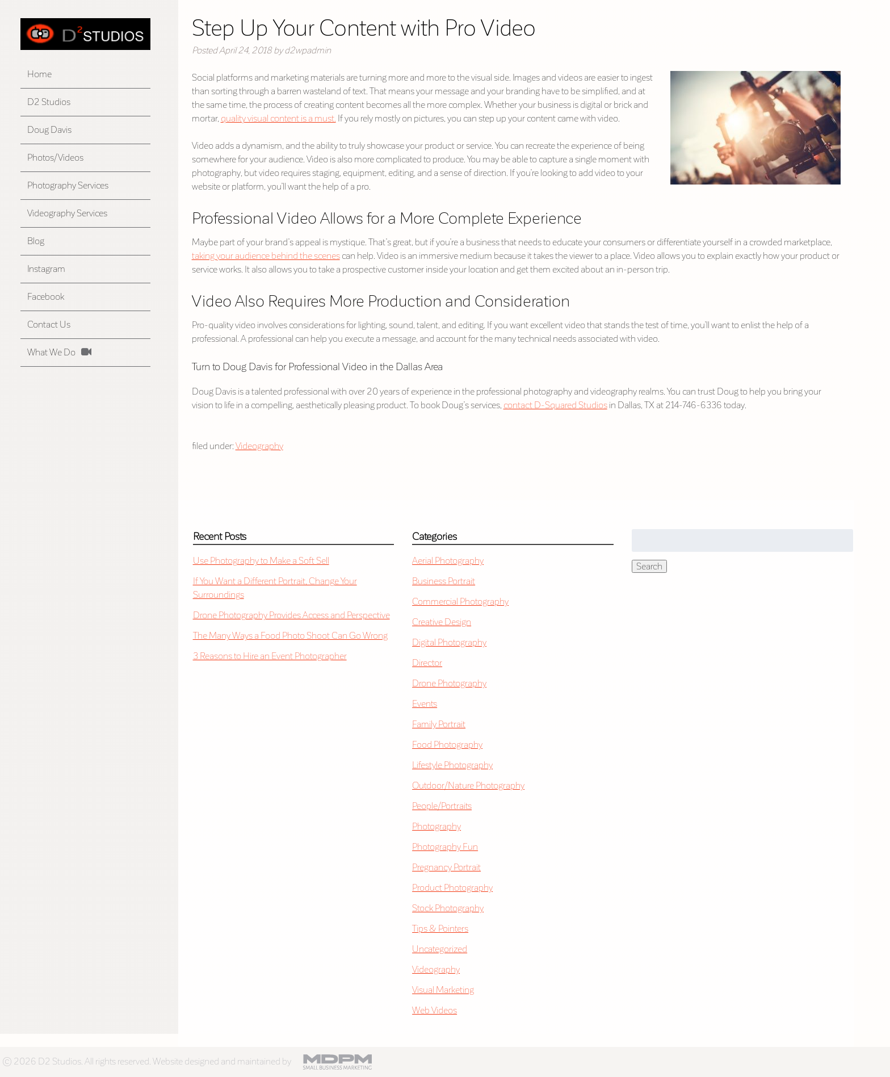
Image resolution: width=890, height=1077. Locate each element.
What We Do (51, 352)
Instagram (46, 269)
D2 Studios (48, 102)
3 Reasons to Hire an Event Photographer (270, 656)
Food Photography (447, 744)
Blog (35, 241)
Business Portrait (443, 581)
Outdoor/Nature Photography (468, 785)
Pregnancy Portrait (446, 867)
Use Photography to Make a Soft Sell (261, 560)
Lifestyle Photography (452, 765)
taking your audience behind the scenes (266, 256)
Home (39, 74)
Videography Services (67, 213)
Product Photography (452, 887)
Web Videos (434, 1010)
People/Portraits (442, 806)
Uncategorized (439, 949)
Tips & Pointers (440, 928)
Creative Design (441, 622)
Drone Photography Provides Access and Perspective (291, 615)
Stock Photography (448, 908)
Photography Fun (445, 847)
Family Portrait (438, 724)
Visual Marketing (443, 990)
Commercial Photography (460, 601)
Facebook (45, 296)
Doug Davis (49, 130)
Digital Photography (449, 642)
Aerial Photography (448, 560)
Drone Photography (449, 683)
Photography (436, 826)
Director (427, 663)
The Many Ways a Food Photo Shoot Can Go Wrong (290, 635)
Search (649, 566)
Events (424, 704)
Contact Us (48, 324)
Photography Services (67, 185)
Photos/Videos (55, 157)
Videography (259, 446)
